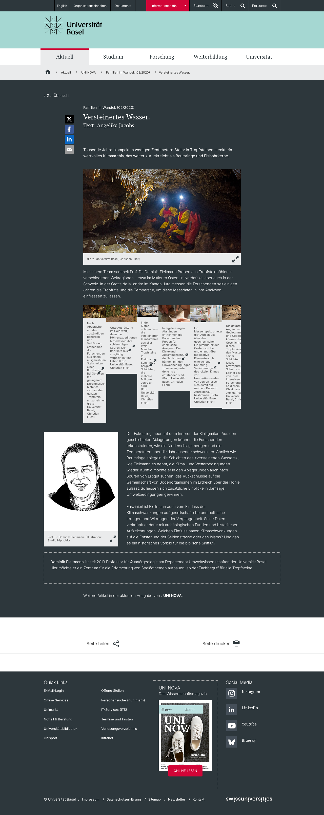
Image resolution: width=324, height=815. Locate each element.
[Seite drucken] (221, 643)
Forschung (162, 56)
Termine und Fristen (117, 719)
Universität (259, 56)
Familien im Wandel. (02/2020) (128, 72)
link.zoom (101, 370)
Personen (257, 7)
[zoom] (162, 210)
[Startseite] (48, 72)
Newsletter (176, 799)
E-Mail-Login (54, 690)
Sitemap (154, 799)
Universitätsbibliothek (60, 729)
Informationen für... (165, 6)
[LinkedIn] (242, 710)
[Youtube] (241, 726)
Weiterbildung (210, 56)
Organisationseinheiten (92, 6)
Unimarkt (51, 709)
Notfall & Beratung (58, 719)
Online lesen (185, 771)
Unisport (50, 738)
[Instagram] (243, 693)
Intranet (107, 738)
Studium (113, 56)
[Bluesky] (241, 742)
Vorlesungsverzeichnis (119, 729)
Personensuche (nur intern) (123, 700)
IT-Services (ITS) (114, 709)
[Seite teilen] (103, 643)
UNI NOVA (88, 72)
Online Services (56, 700)
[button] (69, 119)
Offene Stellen (112, 690)
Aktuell (64, 56)
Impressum (90, 799)
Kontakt (198, 799)
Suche (228, 7)
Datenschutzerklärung (124, 799)
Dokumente (125, 6)
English (61, 6)
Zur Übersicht (58, 95)
